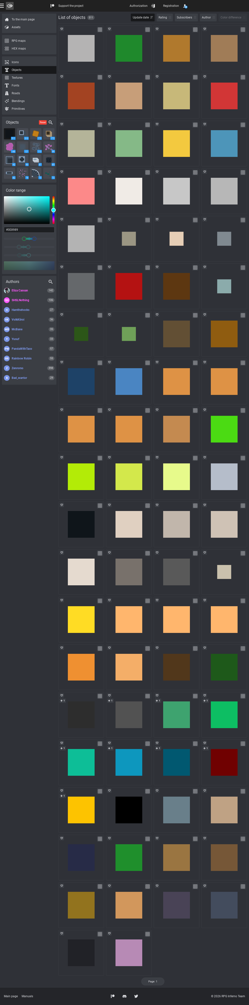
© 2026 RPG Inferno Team (228, 996)
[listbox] (27, 210)
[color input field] (29, 230)
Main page (11, 996)
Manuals (27, 996)
